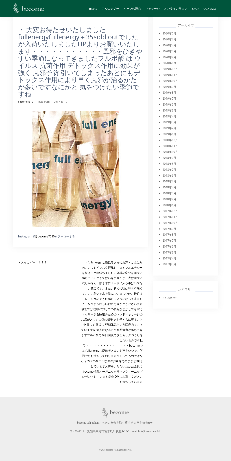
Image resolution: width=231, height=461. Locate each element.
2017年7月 (169, 240)
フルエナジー (110, 8)
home (93, 8)
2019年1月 (169, 134)
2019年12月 (170, 69)
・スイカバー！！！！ (32, 262)
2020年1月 (169, 63)
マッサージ (152, 8)
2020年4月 (169, 45)
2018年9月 (169, 158)
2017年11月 (170, 217)
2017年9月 (169, 229)
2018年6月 (169, 176)
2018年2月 (169, 199)
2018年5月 (169, 181)
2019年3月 (169, 122)
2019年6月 (169, 104)
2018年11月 (170, 146)
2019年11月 (170, 75)
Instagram (44, 101)
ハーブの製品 (132, 8)
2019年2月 (169, 128)
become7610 (25, 101)
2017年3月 (169, 264)
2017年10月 (170, 223)
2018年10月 (170, 152)
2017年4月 (169, 258)
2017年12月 (170, 211)
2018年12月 (170, 140)
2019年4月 (169, 116)
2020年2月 (169, 57)
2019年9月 (169, 87)
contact (210, 8)
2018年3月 (169, 193)
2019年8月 (169, 93)
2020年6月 (169, 33)
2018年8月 (169, 164)
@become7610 (45, 236)
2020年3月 (169, 51)
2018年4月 (169, 187)
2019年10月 (170, 81)
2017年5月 (169, 252)
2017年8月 (169, 235)
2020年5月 (169, 39)
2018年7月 (169, 170)
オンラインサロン (175, 8)
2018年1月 (169, 205)
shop (195, 8)
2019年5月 (169, 110)
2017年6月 (169, 246)
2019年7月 (169, 98)
